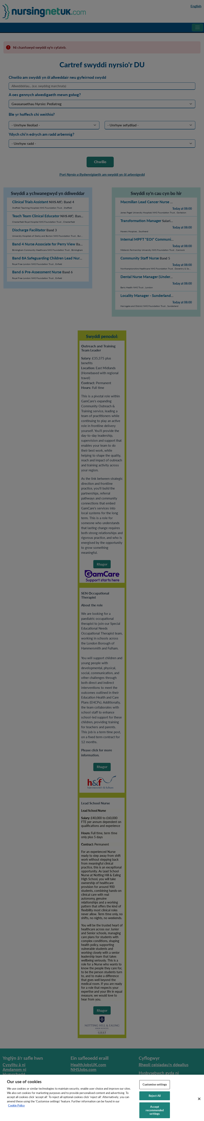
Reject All (155, 1098)
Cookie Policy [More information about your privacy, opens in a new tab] (16, 1108)
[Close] (199, 1102)
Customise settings (155, 1087)
